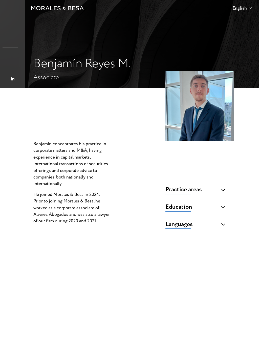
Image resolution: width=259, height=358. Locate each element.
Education (195, 207)
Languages (195, 224)
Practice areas (195, 189)
